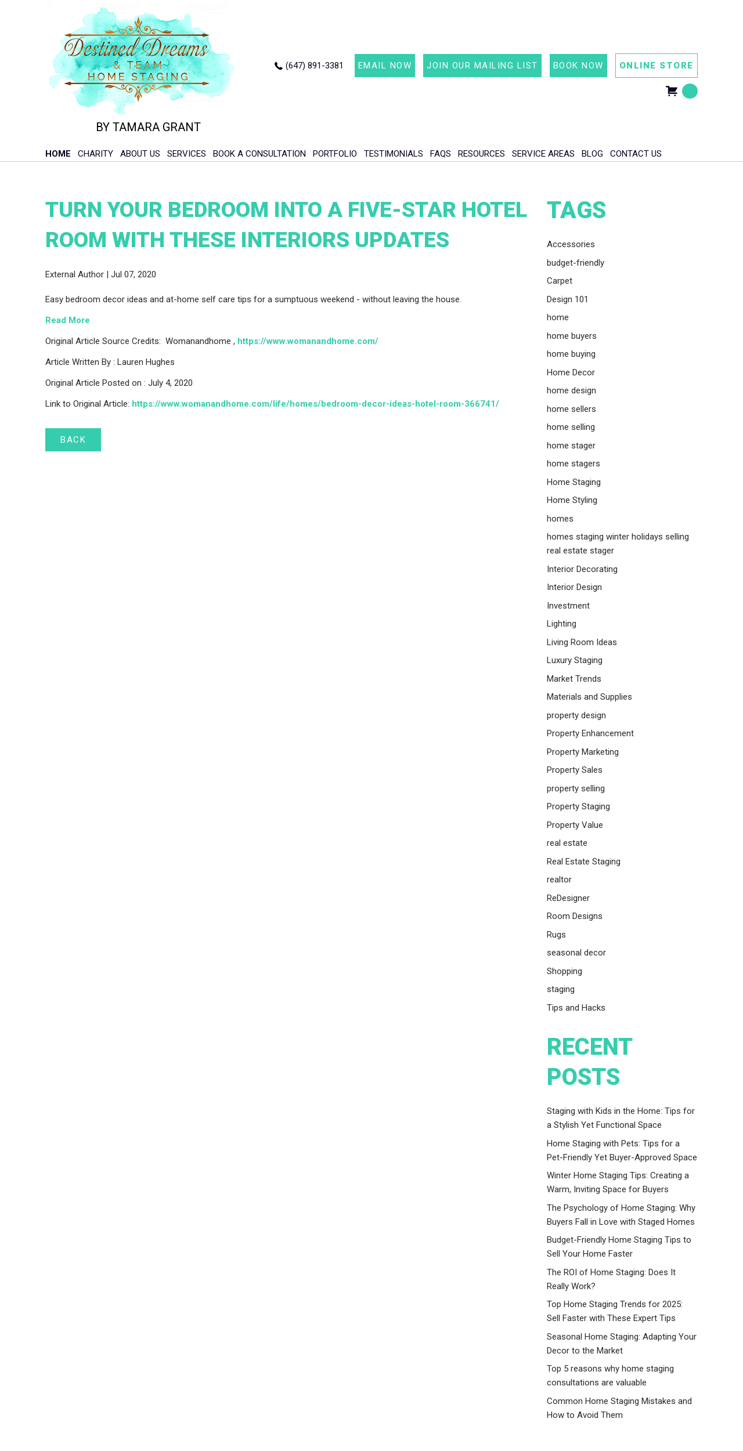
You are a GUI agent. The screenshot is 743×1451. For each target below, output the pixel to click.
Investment (568, 605)
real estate (567, 843)
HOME (58, 154)
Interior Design (574, 587)
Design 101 (568, 299)
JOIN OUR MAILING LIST (482, 65)
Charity (95, 154)
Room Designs (575, 916)
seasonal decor (576, 952)
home (558, 317)
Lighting (561, 623)
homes (560, 518)
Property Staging (578, 806)
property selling (576, 788)
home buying (571, 354)
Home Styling (572, 500)
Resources (481, 154)
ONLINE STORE (656, 65)
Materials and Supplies (589, 697)
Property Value (575, 825)
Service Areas (543, 154)
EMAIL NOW (385, 65)
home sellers (571, 409)
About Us (140, 154)
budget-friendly (575, 263)
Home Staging (574, 482)
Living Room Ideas (582, 642)
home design (571, 390)
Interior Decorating (582, 569)
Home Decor (571, 372)
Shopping (564, 971)
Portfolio (335, 154)
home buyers (572, 336)
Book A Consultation (259, 154)
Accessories (571, 244)
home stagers (573, 463)
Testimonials (393, 154)
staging (561, 989)
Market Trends (574, 679)
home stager (571, 445)
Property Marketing (583, 752)
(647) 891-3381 (315, 65)
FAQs (440, 154)
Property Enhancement (590, 733)
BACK (73, 440)
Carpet (559, 281)
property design (576, 715)
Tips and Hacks (576, 1008)
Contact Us (636, 154)
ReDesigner (568, 898)
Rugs (556, 934)
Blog (592, 154)
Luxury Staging (575, 660)
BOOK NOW (578, 65)
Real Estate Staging (584, 861)
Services (186, 154)
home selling (571, 427)
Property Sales (575, 770)
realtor (559, 879)
